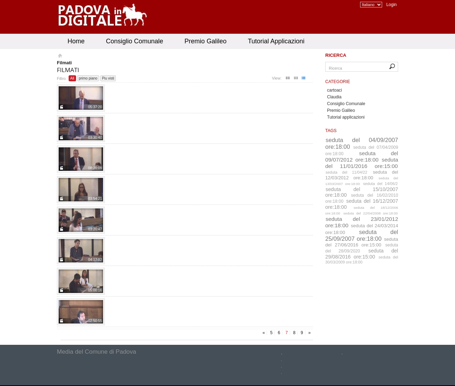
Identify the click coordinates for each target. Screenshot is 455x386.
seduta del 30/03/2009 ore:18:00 (361, 259)
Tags (331, 130)
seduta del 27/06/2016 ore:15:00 (361, 242)
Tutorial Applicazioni (276, 41)
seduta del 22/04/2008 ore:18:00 (370, 213)
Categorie (337, 81)
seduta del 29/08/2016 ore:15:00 (361, 254)
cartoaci (334, 90)
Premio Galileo (205, 41)
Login (391, 4)
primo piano (88, 78)
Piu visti (108, 78)
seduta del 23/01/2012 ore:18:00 (361, 222)
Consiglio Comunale (134, 41)
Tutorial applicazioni (346, 117)
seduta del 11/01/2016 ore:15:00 (361, 163)
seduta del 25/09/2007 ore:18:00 (361, 235)
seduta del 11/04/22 (346, 172)
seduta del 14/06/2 (380, 183)
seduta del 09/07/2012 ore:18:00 (361, 156)
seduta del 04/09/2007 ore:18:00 (361, 143)
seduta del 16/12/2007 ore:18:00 (361, 204)
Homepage (59, 56)
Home (76, 41)
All (72, 78)
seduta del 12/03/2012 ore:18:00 (361, 174)
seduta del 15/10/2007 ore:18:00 (361, 192)
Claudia (334, 96)
